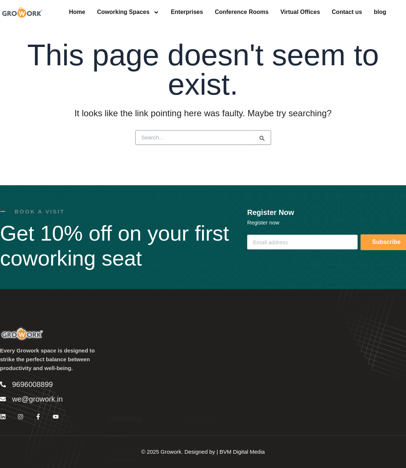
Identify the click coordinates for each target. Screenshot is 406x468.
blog (380, 12)
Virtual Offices (300, 12)
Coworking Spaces (128, 12)
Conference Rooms (242, 12)
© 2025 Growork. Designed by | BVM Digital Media (203, 452)
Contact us (347, 12)
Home (77, 12)
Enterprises (187, 12)
